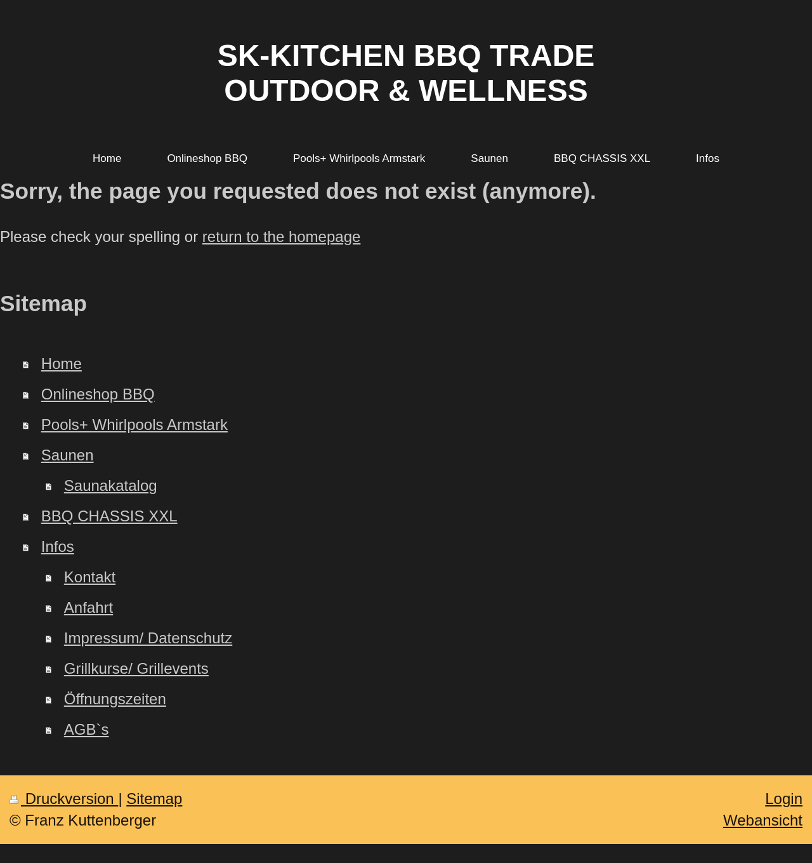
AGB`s (86, 729)
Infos (57, 546)
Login (783, 798)
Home (61, 363)
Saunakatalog (110, 485)
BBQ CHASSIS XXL (109, 516)
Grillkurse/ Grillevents (136, 668)
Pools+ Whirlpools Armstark (134, 424)
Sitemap (154, 798)
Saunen (67, 455)
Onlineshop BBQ (98, 394)
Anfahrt (88, 607)
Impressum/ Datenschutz (148, 637)
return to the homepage (281, 236)
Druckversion (64, 798)
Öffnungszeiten (115, 698)
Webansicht (762, 820)
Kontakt (89, 576)
